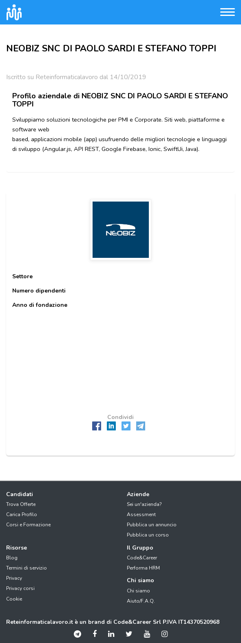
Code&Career (142, 557)
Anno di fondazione (39, 305)
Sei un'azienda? (144, 504)
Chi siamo (138, 591)
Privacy (14, 578)
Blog (12, 557)
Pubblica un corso (148, 535)
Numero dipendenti (39, 291)
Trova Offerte (20, 504)
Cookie (14, 599)
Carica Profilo (21, 514)
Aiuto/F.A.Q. (141, 601)
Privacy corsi (20, 588)
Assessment (141, 514)
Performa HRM (143, 568)
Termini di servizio (26, 568)
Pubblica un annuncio (152, 524)
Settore (22, 276)
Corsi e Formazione (28, 524)
